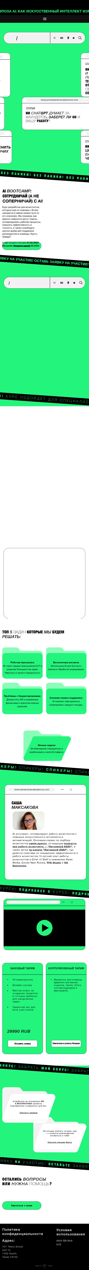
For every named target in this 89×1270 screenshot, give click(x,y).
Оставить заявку (22, 1043)
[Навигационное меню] (44, 19)
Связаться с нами (21, 1205)
